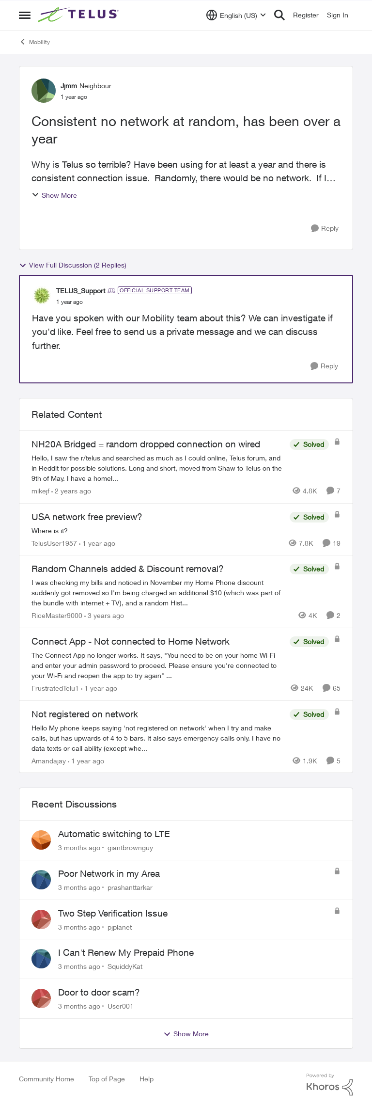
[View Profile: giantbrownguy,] (41, 840)
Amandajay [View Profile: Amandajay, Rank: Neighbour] (48, 760)
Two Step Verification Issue (113, 913)
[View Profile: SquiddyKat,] (41, 958)
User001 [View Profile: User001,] (121, 1006)
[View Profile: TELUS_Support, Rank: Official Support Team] (41, 295)
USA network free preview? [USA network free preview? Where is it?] (86, 516)
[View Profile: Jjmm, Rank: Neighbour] (43, 91)
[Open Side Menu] (24, 15)
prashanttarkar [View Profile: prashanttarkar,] (130, 887)
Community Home (46, 1079)
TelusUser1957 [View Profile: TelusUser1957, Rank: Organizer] (54, 542)
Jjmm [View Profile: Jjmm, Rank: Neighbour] (69, 85)
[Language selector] (236, 15)
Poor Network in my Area (109, 873)
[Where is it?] (158, 530)
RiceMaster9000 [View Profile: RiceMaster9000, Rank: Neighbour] (56, 615)
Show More (54, 195)
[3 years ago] (104, 615)
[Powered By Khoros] (330, 1085)
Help (147, 1079)
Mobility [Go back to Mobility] (34, 42)
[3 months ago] (79, 847)
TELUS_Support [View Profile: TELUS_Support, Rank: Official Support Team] (80, 290)
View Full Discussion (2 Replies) (72, 265)
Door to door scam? (99, 992)
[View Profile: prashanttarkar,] (41, 879)
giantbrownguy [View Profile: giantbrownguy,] (130, 847)
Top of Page (107, 1079)
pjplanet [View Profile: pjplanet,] (120, 926)
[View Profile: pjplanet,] (41, 919)
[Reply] (325, 228)
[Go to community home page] (79, 15)
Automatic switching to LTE (114, 833)
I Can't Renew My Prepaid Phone (126, 952)
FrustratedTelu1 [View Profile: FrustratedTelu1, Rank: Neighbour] (55, 688)
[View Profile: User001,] (41, 998)
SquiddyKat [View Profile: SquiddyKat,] (125, 966)
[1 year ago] (97, 543)
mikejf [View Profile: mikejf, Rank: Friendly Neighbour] (40, 491)
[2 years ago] (71, 491)
